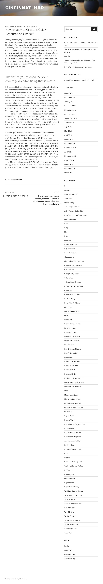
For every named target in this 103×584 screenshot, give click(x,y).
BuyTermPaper (69, 249)
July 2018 (67, 127)
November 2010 (70, 156)
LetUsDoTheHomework (72, 386)
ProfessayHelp (69, 428)
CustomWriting (69, 299)
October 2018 (69, 114)
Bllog (66, 228)
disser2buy (68, 307)
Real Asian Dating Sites (72, 437)
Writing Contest (70, 516)
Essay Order (68, 320)
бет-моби (67, 533)
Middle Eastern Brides (72, 399)
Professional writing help (73, 432)
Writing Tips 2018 (70, 529)
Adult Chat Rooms (70, 194)
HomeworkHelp (70, 370)
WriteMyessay (69, 508)
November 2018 (70, 110)
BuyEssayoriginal (70, 244)
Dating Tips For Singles (72, 303)
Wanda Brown (30, 26)
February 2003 (69, 168)
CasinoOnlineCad (70, 253)
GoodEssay (68, 357)
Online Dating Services (72, 403)
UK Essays (68, 470)
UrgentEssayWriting (71, 487)
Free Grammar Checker (72, 349)
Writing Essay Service (72, 520)
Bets (66, 223)
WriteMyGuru (69, 512)
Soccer (67, 458)
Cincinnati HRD (24, 7)
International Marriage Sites (74, 382)
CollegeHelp (68, 278)
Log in (66, 546)
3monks (67, 190)
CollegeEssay (69, 269)
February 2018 (69, 143)
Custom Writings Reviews (73, 286)
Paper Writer (69, 416)
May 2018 (68, 131)
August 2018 (69, 123)
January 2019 (69, 102)
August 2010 (69, 160)
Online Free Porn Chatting (73, 407)
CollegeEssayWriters (71, 274)
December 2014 (70, 148)
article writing (69, 203)
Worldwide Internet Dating (73, 491)
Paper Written (69, 420)
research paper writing (72, 441)
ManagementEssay (71, 395)
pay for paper (19, 111)
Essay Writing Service (72, 324)
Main (66, 391)
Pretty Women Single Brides (74, 424)
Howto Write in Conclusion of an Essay (78, 67)
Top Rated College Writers (73, 466)
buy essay (67, 240)
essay (66, 315)
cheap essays (69, 257)
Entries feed (68, 550)
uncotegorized (69, 478)
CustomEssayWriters (72, 294)
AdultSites (68, 198)
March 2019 (68, 93)
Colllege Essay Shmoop (72, 282)
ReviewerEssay (69, 445)
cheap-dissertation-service (74, 261)
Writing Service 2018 (71, 524)
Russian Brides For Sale (72, 449)
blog (65, 232)
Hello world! (89, 80)
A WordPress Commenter (73, 80)
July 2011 (67, 152)
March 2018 (68, 139)
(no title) (67, 56)
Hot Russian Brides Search (73, 378)
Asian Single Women (71, 207)
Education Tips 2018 (71, 311)
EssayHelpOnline (70, 332)
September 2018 (70, 118)
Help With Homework (72, 361)
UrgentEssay (69, 483)
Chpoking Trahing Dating (73, 265)
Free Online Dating (70, 353)
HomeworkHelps (70, 374)
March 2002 (68, 173)
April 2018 (68, 135)
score (66, 453)
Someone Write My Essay (73, 462)
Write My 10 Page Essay (73, 495)
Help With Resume (71, 366)
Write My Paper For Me (72, 504)
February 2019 (69, 97)
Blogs (66, 236)
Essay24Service (70, 328)
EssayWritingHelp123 (72, 336)
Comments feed (70, 554)
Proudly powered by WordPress (16, 579)
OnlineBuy (68, 412)
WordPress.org (69, 559)
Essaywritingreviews (71, 341)
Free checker (69, 345)
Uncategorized (16, 180)
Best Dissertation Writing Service (76, 215)
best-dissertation (70, 219)
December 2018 (70, 106)
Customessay (69, 290)
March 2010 (68, 164)
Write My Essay (69, 499)
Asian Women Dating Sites (73, 211)
